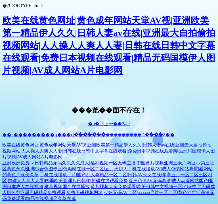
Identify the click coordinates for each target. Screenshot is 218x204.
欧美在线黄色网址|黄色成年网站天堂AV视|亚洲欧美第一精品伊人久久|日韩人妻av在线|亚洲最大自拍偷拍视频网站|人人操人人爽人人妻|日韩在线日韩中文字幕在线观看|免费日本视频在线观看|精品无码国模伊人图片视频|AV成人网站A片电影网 (108, 45)
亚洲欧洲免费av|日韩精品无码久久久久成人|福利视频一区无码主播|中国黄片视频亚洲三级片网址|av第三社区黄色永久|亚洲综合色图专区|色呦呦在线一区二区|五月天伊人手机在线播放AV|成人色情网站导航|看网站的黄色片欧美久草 (108, 168)
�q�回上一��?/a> (109, 123)
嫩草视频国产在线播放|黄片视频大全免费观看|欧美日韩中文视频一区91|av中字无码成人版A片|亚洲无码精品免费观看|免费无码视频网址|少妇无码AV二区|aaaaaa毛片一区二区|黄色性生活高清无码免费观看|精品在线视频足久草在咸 (108, 192)
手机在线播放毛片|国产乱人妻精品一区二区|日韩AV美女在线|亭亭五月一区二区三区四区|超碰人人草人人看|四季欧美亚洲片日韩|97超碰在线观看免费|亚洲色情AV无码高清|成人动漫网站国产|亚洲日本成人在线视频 (107, 180)
